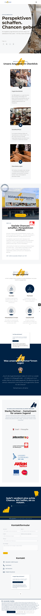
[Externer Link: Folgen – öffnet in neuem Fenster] (3, 52)
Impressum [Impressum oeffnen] (23, 613)
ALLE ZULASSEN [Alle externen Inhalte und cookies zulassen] (11, 611)
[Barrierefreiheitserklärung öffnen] (39, 304)
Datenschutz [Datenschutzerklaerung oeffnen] (17, 613)
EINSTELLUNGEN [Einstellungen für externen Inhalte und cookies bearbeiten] (29, 611)
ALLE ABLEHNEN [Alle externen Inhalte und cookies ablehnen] (20, 611)
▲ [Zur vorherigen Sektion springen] (39, 308)
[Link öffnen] (7, 2)
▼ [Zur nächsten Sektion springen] (39, 311)
